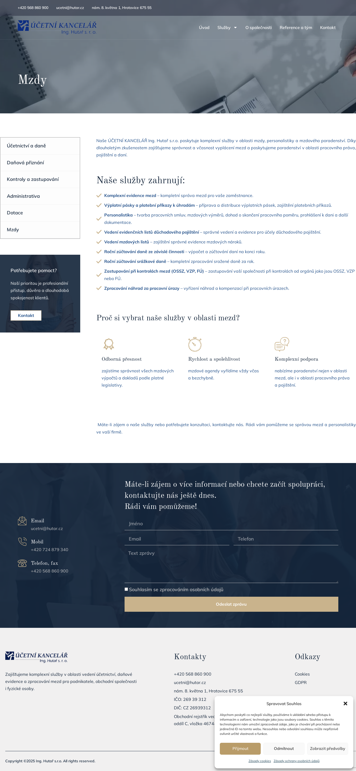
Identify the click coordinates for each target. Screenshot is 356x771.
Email (37, 521)
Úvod (204, 27)
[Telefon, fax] (22, 563)
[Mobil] (22, 542)
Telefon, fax (44, 563)
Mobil (37, 542)
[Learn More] (139, 365)
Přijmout (240, 748)
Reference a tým (296, 27)
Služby (227, 27)
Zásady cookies (260, 761)
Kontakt (328, 27)
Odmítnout (284, 748)
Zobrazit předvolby (327, 748)
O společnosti (258, 27)
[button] (345, 703)
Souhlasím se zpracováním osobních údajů (176, 589)
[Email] (22, 521)
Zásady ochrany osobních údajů (297, 761)
